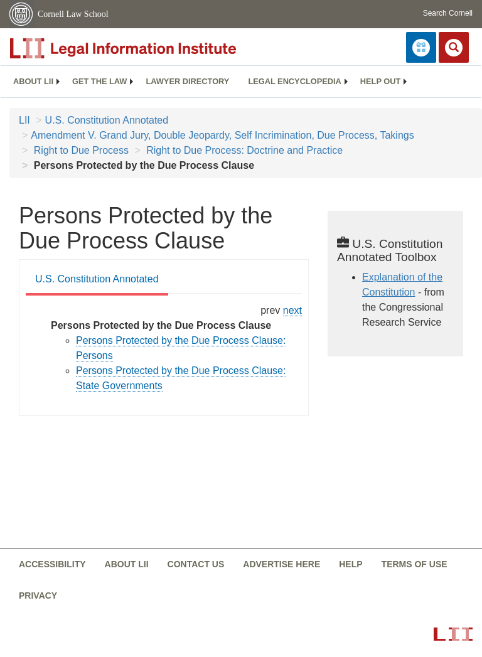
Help (350, 564)
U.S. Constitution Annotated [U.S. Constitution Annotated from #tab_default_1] (97, 279)
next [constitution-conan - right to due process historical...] (292, 310)
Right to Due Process (80, 150)
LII (24, 120)
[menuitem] (33, 81)
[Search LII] (454, 47)
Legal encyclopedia (294, 81)
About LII (33, 81)
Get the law (99, 81)
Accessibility (52, 564)
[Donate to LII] (421, 47)
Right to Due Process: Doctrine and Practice (243, 150)
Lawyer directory (187, 81)
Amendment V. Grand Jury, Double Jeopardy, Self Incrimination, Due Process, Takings (222, 135)
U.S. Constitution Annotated (107, 120)
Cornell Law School (73, 14)
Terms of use (414, 564)
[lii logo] (150, 48)
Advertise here (281, 564)
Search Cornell (448, 13)
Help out (380, 81)
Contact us (196, 564)
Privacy (38, 595)
